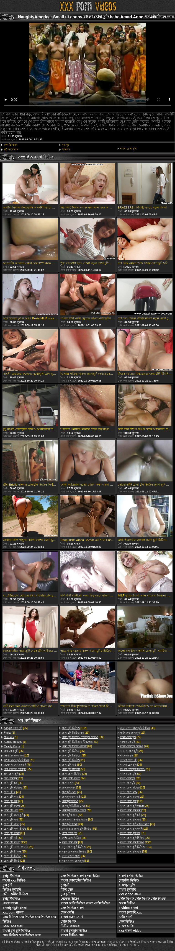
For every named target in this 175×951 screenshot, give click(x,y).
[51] (18, 828)
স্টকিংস (66, 149)
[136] (135, 842)
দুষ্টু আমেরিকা (11, 149)
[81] (77, 746)
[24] (13, 778)
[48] (137, 728)
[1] (9, 732)
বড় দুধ (65, 145)
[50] (80, 741)
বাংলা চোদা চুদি (128, 148)
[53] (13, 819)
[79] (19, 760)
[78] (17, 764)
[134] (15, 842)
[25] (16, 728)
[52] (13, 810)
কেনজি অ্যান (11, 145)
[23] (14, 860)
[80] (82, 737)
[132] (74, 728)
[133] (131, 801)
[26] (16, 755)
